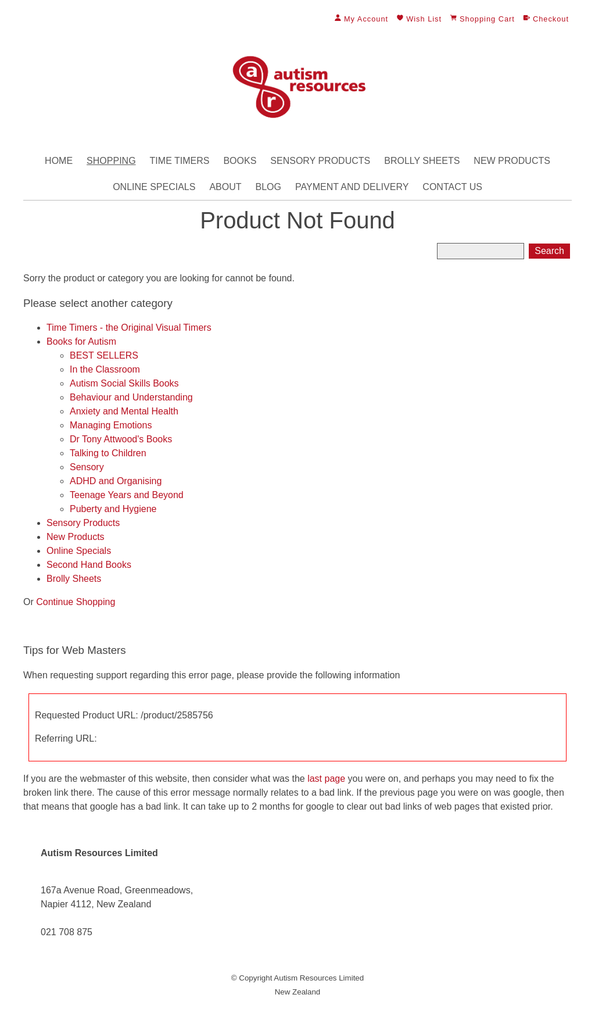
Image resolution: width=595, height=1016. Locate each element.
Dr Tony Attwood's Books (121, 439)
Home (59, 161)
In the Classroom (105, 369)
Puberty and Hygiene (113, 509)
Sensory (87, 467)
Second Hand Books (88, 565)
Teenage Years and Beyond (127, 495)
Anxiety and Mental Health (124, 411)
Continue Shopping (75, 602)
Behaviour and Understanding (131, 397)
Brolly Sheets (422, 161)
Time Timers (180, 161)
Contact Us (452, 187)
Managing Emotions (111, 425)
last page (326, 779)
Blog (268, 187)
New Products (512, 161)
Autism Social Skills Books (124, 383)
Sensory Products (320, 161)
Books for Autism (81, 341)
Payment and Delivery (351, 187)
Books (239, 161)
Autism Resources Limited (319, 978)
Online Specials (154, 187)
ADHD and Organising (116, 481)
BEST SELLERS (104, 355)
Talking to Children (108, 453)
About (225, 187)
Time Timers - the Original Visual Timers (129, 327)
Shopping (111, 161)
